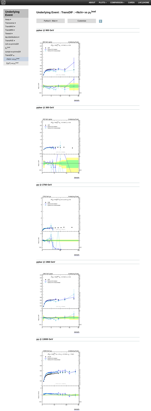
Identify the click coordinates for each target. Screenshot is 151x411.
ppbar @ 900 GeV (45, 30)
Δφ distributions (11, 37)
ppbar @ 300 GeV (45, 107)
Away (7, 19)
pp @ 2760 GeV (44, 185)
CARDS (131, 3)
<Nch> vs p (12, 59)
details (76, 100)
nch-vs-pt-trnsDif (12, 44)
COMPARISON (117, 3)
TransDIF (9, 55)
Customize (82, 21)
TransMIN (9, 30)
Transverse (9, 23)
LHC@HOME (143, 3)
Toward (8, 34)
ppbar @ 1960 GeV (45, 262)
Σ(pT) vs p (12, 63)
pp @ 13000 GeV (44, 339)
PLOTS (103, 3)
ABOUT (92, 3)
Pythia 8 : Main (50, 21)
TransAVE (9, 41)
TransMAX (9, 26)
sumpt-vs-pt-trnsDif (13, 52)
